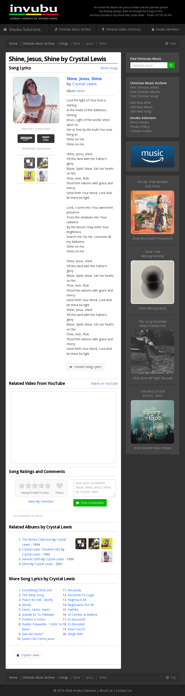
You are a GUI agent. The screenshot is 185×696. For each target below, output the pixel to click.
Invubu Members (166, 29)
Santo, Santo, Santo (36, 609)
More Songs (109, 68)
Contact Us (124, 690)
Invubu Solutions (22, 29)
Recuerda (74, 590)
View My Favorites (41, 501)
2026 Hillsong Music (153, 308)
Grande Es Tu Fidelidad (38, 614)
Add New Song (140, 111)
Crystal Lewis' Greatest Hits (41, 549)
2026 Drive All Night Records (153, 378)
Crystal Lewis (84, 83)
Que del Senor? (32, 634)
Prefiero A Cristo (33, 619)
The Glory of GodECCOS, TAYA (152, 393)
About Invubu (139, 122)
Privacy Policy (139, 126)
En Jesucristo (77, 619)
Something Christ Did (37, 590)
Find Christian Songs (144, 96)
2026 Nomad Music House (152, 448)
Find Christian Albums (145, 92)
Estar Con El (76, 629)
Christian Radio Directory (121, 29)
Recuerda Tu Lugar (81, 595)
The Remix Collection (37, 539)
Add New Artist (140, 103)
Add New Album (141, 107)
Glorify (26, 605)
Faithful (73, 609)
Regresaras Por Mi (81, 605)
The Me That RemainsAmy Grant (152, 184)
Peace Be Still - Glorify (37, 600)
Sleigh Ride (75, 634)
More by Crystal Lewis (36, 129)
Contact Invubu (140, 131)
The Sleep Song (33, 595)
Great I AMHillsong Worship (152, 254)
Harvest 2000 (31, 559)
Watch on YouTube (104, 383)
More (81, 91)
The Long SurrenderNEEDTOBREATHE (153, 323)
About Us (106, 690)
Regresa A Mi (77, 600)
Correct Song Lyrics (85, 367)
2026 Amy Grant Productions (152, 238)
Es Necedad (76, 624)
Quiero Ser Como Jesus (38, 639)
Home (13, 43)
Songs (63, 43)
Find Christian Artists (144, 87)
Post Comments (90, 503)
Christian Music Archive (72, 29)
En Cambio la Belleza (82, 614)
